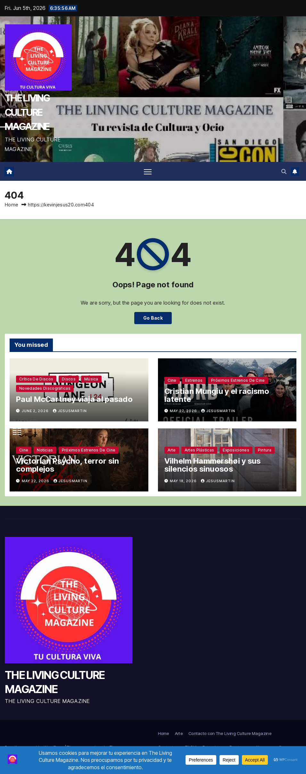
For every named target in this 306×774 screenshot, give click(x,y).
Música (91, 379)
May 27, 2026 (184, 411)
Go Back (153, 318)
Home (11, 205)
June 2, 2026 (36, 411)
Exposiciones (236, 450)
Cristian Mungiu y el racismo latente (216, 395)
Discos (69, 379)
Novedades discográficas (44, 388)
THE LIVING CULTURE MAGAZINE (27, 112)
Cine (172, 380)
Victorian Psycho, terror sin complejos (67, 465)
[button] (283, 171)
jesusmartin (70, 411)
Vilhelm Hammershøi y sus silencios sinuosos (212, 465)
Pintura (264, 450)
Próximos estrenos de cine (238, 380)
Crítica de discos (36, 379)
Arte (172, 450)
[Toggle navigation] (148, 171)
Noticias (45, 450)
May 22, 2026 (36, 481)
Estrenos (194, 380)
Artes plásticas (199, 450)
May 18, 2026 (184, 481)
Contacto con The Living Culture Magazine (229, 733)
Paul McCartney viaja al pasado (74, 399)
